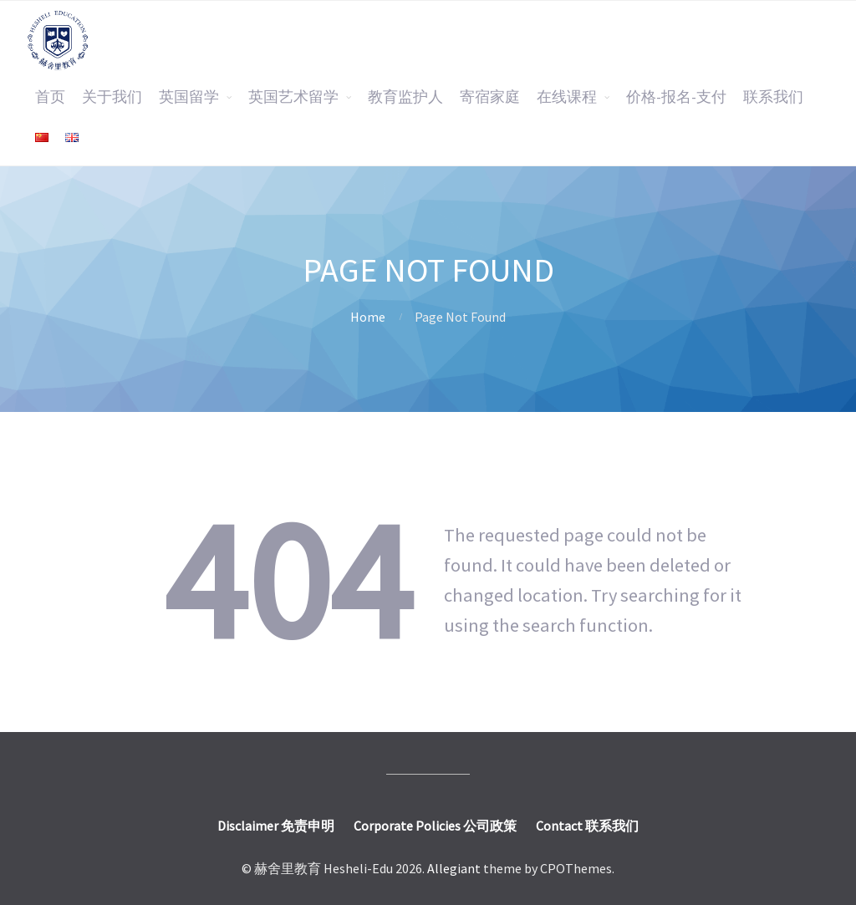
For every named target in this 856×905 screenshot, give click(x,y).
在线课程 (567, 97)
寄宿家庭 (490, 97)
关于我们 (112, 97)
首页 (50, 97)
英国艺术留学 (293, 97)
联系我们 (773, 97)
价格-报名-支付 (676, 97)
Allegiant (454, 868)
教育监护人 (405, 97)
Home (367, 316)
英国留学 (189, 97)
